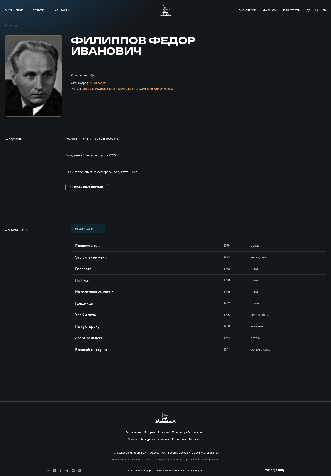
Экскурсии (247, 10)
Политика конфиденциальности (162, 459)
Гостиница (196, 439)
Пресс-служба (181, 432)
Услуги (38, 10)
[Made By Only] (275, 470)
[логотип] (165, 10)
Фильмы (269, 10)
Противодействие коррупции (201, 459)
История (149, 432)
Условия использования (126, 459)
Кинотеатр (291, 10)
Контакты (62, 10)
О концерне (14, 10)
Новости (163, 432)
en (324, 10)
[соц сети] (48, 470)
